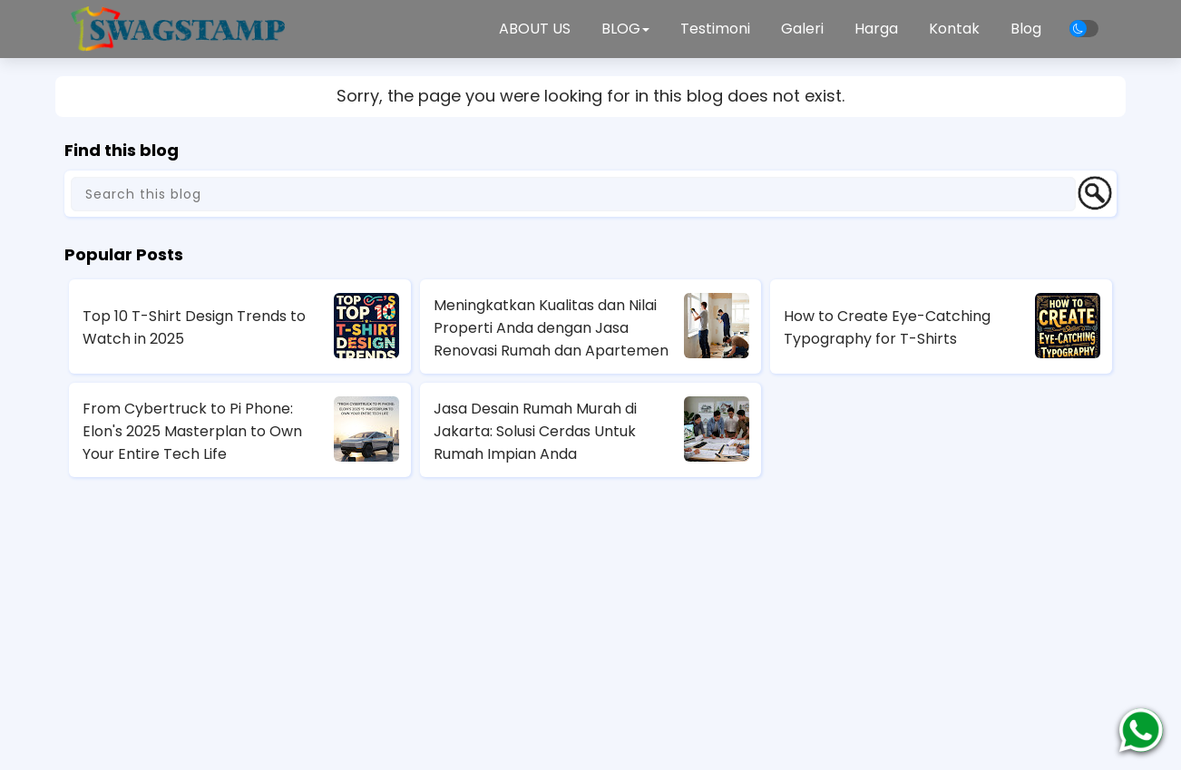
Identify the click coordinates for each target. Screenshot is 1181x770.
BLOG (625, 28)
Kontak (954, 28)
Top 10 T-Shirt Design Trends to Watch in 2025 (194, 327)
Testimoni (715, 28)
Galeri (802, 28)
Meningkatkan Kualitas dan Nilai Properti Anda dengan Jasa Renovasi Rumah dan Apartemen (551, 328)
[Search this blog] (573, 194)
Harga (876, 28)
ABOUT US (535, 28)
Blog (1025, 28)
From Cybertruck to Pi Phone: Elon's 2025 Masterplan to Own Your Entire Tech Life (192, 431)
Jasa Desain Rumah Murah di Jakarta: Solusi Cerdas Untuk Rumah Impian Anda (535, 431)
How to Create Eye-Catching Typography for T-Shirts (887, 327)
